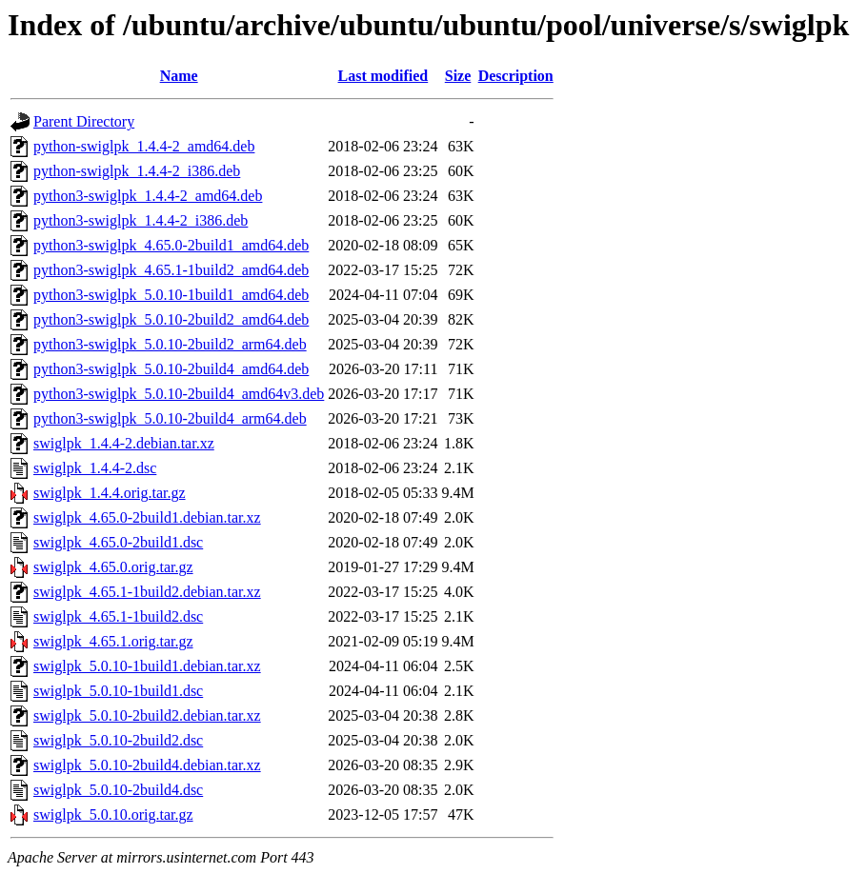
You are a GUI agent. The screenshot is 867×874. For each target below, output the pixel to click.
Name (179, 76)
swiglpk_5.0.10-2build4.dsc (118, 790)
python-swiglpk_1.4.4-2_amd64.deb (143, 146)
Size (458, 76)
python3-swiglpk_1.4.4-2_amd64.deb (147, 196)
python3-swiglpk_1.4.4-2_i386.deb (140, 220)
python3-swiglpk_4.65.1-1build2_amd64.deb (171, 270)
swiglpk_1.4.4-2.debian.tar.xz (123, 443)
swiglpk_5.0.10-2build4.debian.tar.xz (147, 765)
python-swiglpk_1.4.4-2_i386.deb (136, 171)
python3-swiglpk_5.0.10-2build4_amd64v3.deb (178, 394)
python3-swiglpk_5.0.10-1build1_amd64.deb (171, 295)
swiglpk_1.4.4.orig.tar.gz (109, 493)
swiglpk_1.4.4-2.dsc (94, 468)
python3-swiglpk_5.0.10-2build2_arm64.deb (170, 344)
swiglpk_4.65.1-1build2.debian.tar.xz (147, 592)
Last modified (383, 76)
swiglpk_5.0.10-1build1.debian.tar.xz (147, 666)
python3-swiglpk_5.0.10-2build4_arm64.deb (170, 418)
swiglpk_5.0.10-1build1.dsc (118, 691)
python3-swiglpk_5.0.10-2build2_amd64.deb (171, 319)
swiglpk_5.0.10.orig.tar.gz (113, 814)
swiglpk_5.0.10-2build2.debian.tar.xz (147, 715)
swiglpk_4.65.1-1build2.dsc (118, 616)
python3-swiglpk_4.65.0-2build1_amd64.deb (171, 245)
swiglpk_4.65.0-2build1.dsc (118, 542)
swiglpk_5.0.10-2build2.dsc (118, 740)
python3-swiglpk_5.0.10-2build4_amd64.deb (171, 369)
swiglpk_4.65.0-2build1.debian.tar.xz (147, 517)
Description (516, 76)
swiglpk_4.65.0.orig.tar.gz (113, 567)
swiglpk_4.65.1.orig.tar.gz (113, 641)
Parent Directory (83, 121)
